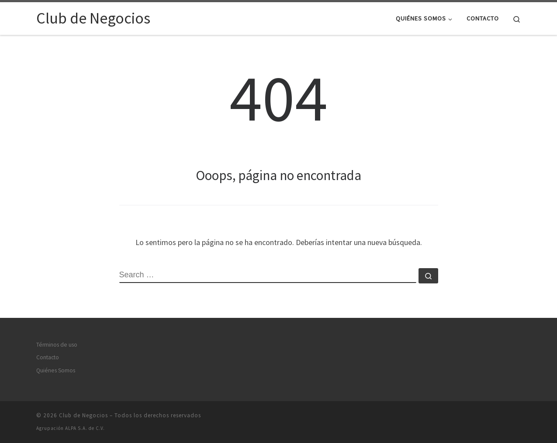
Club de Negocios (83, 415)
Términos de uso (56, 344)
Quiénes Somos (55, 370)
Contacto (47, 357)
